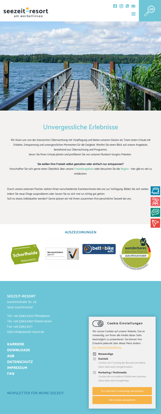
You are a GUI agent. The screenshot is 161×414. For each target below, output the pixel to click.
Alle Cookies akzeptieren (122, 400)
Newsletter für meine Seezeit (35, 393)
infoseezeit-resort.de (29, 332)
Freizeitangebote (84, 169)
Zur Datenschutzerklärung (106, 347)
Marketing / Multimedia (109, 372)
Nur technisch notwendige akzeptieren (122, 391)
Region (125, 169)
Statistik (100, 359)
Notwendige (102, 354)
